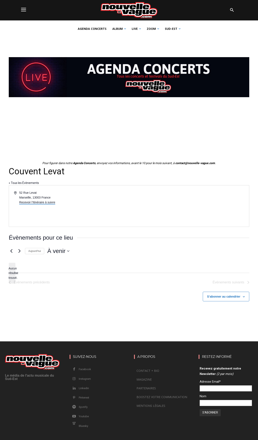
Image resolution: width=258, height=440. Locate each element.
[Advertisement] (129, 130)
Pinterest (84, 397)
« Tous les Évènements (24, 183)
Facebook (85, 369)
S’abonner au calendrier (223, 296)
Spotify (83, 407)
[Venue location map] (188, 206)
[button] (232, 10)
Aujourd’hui (34, 251)
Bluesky (83, 425)
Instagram (85, 378)
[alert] (12, 273)
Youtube (84, 416)
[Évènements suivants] (19, 251)
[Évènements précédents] (11, 251)
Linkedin (84, 388)
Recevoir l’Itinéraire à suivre (37, 202)
